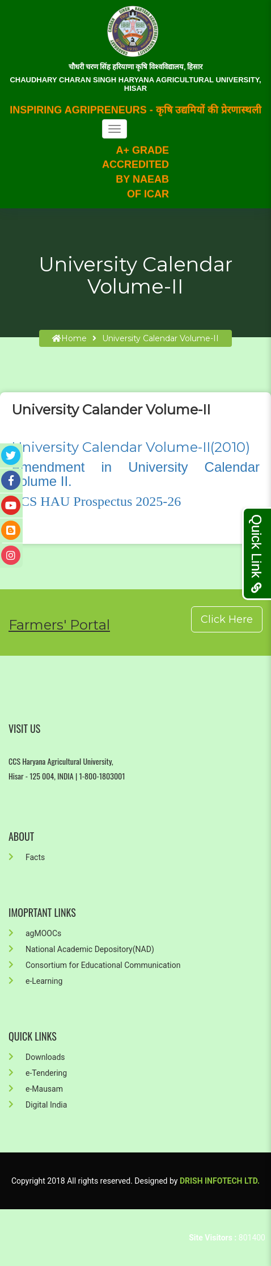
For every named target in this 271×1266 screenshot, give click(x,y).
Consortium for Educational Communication (94, 965)
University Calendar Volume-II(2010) (130, 447)
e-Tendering (38, 1073)
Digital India (38, 1104)
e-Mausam (36, 1088)
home (69, 338)
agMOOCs (35, 933)
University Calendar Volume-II (160, 338)
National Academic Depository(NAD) (81, 949)
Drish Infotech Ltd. (220, 1180)
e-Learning (35, 981)
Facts (27, 857)
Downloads (37, 1057)
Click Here (227, 619)
